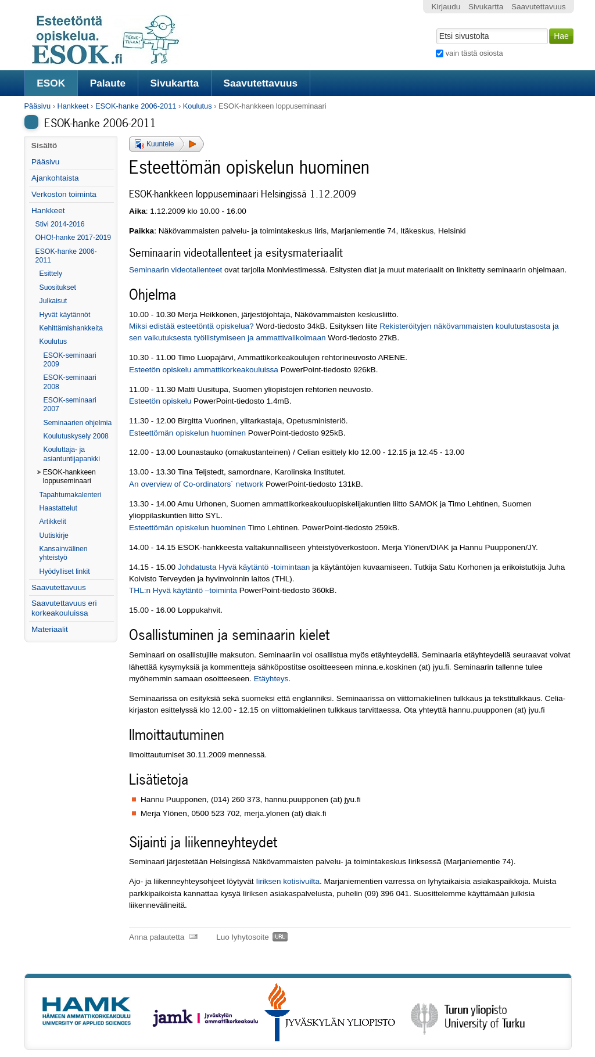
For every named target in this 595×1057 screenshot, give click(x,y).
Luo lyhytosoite (242, 937)
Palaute (108, 83)
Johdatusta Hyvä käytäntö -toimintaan (244, 567)
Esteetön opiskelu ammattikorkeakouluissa (203, 369)
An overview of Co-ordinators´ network (196, 484)
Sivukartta (174, 83)
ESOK (51, 83)
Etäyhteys (271, 678)
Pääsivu (37, 106)
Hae (435, 27)
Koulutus (197, 106)
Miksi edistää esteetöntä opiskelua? (191, 326)
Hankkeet (72, 106)
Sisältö (44, 145)
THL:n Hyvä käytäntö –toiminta (183, 590)
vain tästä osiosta (474, 53)
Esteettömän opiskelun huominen (187, 433)
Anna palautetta (156, 937)
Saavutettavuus (261, 83)
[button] (166, 144)
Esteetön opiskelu (160, 401)
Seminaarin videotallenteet (175, 269)
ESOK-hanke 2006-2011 (135, 106)
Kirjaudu (445, 6)
